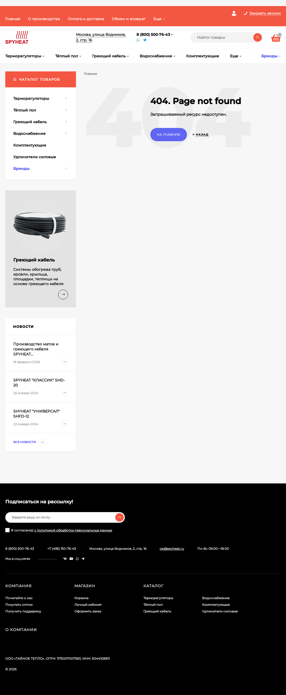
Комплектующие (216, 605)
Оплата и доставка (86, 18)
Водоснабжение (215, 598)
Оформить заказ (87, 611)
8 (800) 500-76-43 (153, 34)
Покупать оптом (18, 605)
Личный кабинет (88, 605)
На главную (168, 134)
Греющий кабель (157, 611)
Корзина (81, 598)
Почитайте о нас (19, 598)
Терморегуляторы (158, 598)
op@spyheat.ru (172, 549)
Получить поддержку (23, 611)
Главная (12, 18)
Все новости (29, 442)
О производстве (44, 18)
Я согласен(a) (58, 530)
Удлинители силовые (220, 611)
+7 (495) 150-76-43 (61, 549)
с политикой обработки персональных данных (73, 530)
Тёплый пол (153, 605)
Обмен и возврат (129, 18)
